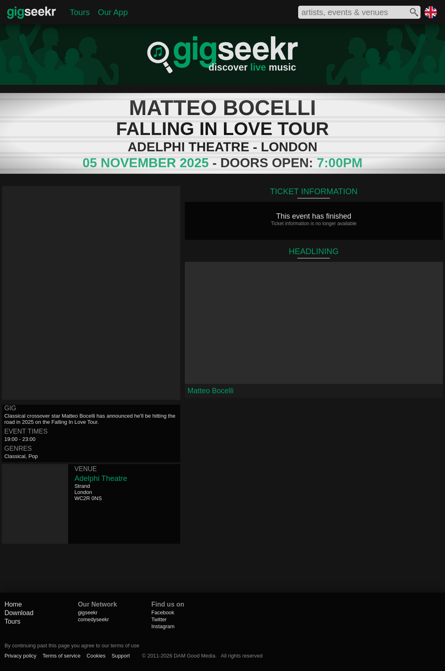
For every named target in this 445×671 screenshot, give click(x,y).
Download (18, 612)
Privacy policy (20, 656)
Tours (80, 12)
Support (121, 656)
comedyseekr (93, 619)
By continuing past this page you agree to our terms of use (71, 645)
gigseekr (87, 612)
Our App (113, 12)
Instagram (163, 626)
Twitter (159, 619)
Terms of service (61, 656)
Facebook (162, 612)
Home (13, 604)
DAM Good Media (194, 656)
